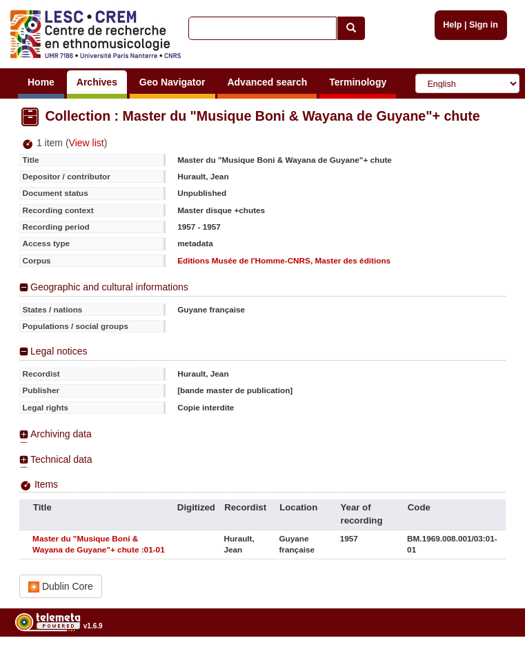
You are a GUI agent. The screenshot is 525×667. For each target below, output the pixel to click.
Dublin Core (60, 587)
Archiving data (61, 433)
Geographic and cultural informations (109, 286)
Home (41, 82)
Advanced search (267, 82)
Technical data (61, 459)
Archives (97, 82)
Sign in (483, 25)
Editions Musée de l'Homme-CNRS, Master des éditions (283, 260)
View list (86, 142)
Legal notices (59, 351)
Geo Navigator (172, 82)
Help (452, 25)
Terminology (357, 82)
